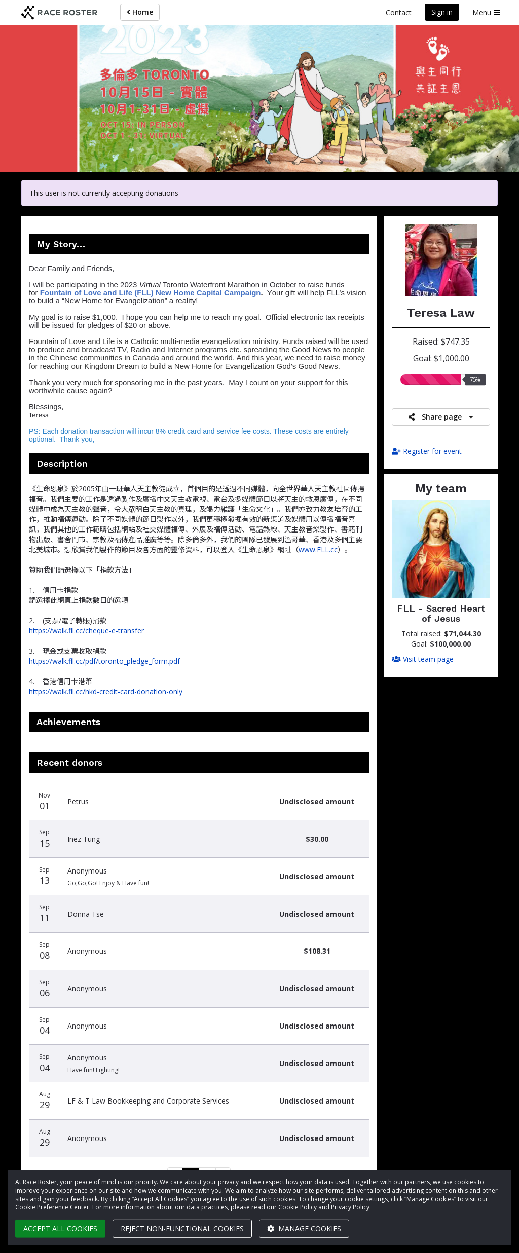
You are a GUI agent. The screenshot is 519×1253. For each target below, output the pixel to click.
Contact (399, 12)
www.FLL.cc (318, 549)
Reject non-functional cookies (182, 1228)
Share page (441, 417)
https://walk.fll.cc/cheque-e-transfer (86, 630)
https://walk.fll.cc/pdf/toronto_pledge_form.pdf (104, 661)
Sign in (442, 12)
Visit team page (423, 659)
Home (140, 12)
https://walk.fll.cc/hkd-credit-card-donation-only (105, 691)
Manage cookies (304, 1228)
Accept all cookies (60, 1228)
